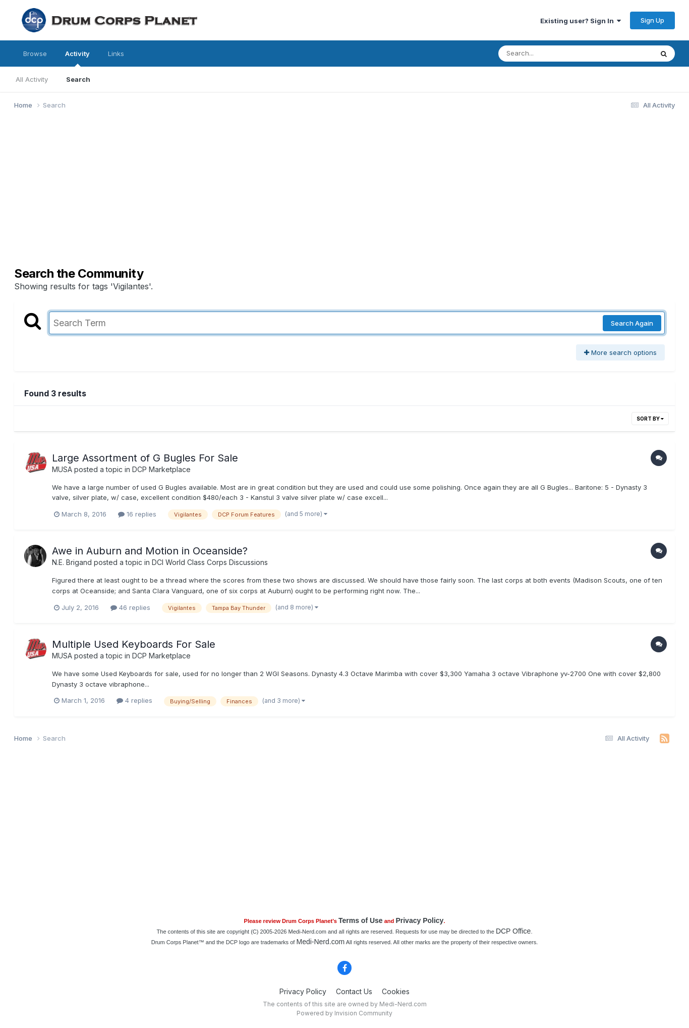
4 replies (134, 700)
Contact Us (354, 991)
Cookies (396, 991)
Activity (77, 58)
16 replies (137, 514)
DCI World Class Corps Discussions (210, 562)
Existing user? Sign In (580, 21)
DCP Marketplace (161, 469)
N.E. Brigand (72, 562)
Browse (35, 53)
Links (116, 53)
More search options (620, 352)
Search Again (632, 323)
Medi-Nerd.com (320, 942)
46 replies (130, 607)
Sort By (650, 419)
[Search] (548, 53)
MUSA (62, 469)
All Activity (32, 79)
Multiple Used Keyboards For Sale (133, 644)
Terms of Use (360, 920)
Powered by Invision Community (344, 1013)
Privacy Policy (419, 920)
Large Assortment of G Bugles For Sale (145, 458)
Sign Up (652, 20)
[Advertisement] (197, 196)
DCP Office (513, 931)
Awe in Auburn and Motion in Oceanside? (150, 551)
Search (78, 79)
